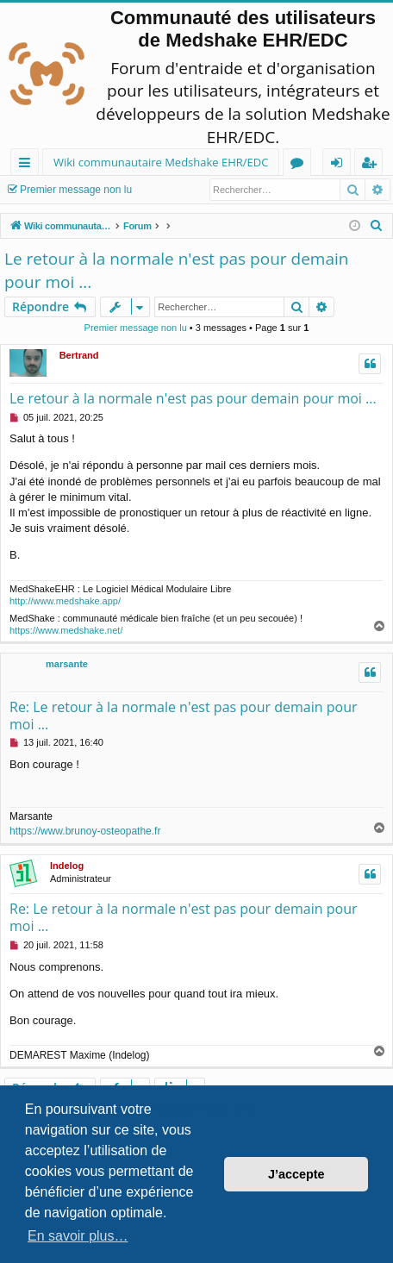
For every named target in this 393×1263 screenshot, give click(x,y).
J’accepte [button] (296, 1174)
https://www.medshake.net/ (65, 630)
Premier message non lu (76, 190)
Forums (300, 165)
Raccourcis (28, 165)
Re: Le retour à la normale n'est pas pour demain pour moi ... (183, 715)
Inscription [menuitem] (372, 165)
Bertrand (79, 355)
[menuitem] (376, 225)
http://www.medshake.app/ (65, 601)
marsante (67, 664)
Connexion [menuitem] (340, 165)
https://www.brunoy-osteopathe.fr (84, 831)
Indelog (67, 865)
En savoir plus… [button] (78, 1236)
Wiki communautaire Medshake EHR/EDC (160, 162)
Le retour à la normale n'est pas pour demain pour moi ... (176, 270)
